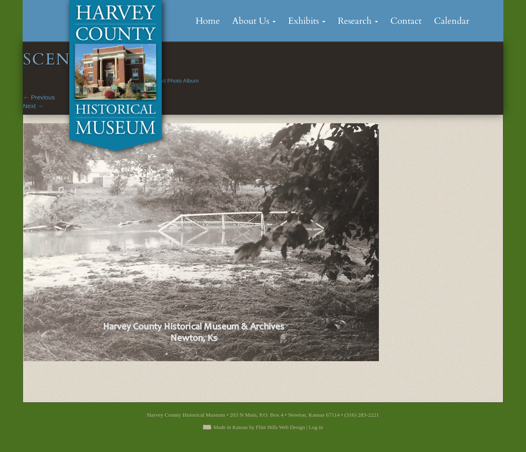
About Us (254, 21)
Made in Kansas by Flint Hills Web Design (259, 427)
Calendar (451, 21)
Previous (39, 97)
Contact (406, 21)
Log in (316, 427)
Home (208, 21)
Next (33, 105)
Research (358, 21)
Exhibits (306, 21)
